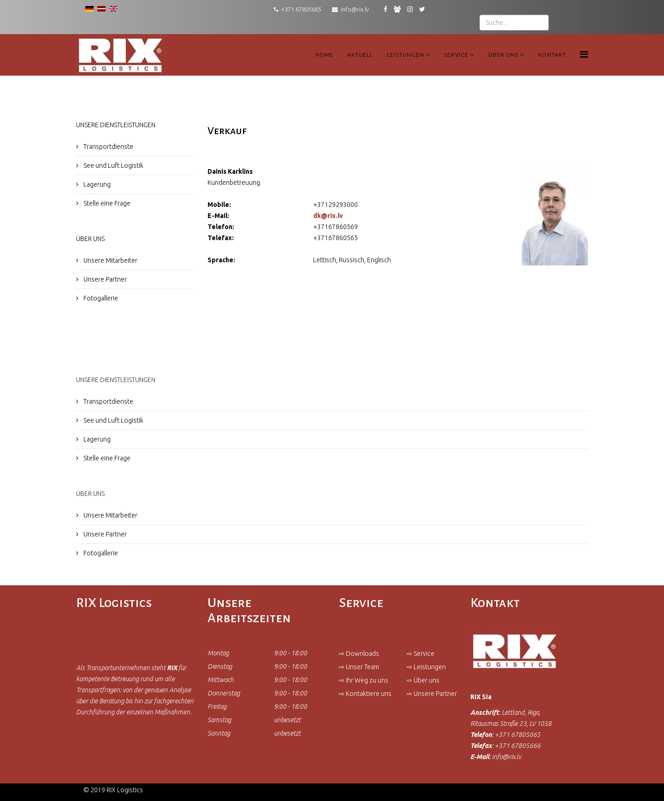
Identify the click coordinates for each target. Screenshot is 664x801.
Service (456, 55)
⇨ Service (420, 653)
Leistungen (405, 55)
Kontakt (552, 55)
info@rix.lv (355, 9)
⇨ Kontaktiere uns (365, 693)
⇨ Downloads (359, 653)
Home (324, 55)
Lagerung (96, 184)
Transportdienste (107, 146)
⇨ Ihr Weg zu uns (363, 680)
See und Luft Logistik (112, 165)
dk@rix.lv (328, 215)
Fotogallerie (100, 298)
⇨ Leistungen (426, 667)
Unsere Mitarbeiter (109, 260)
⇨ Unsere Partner (432, 693)
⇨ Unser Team (359, 667)
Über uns (503, 55)
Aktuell (360, 55)
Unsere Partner (104, 279)
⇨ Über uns (423, 680)
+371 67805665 (301, 9)
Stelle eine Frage (106, 203)
